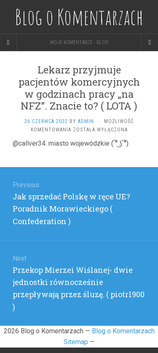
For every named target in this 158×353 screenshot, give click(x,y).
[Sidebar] (8, 42)
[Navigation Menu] (149, 42)
